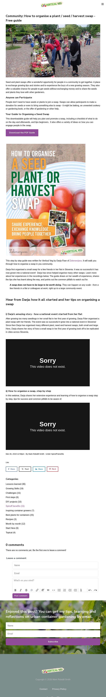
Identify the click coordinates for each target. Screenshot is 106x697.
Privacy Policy (59, 689)
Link (37, 590)
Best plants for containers (20, 515)
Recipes (11, 519)
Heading (43, 590)
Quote (48, 590)
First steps (12, 497)
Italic (21, 590)
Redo (95, 590)
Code (53, 590)
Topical (10, 532)
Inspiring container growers (20, 510)
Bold (15, 590)
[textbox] (55, 583)
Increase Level (75, 590)
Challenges (13, 493)
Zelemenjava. (76, 261)
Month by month (15, 524)
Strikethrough (26, 590)
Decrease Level (70, 590)
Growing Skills (14, 488)
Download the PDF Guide (22, 132)
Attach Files (81, 590)
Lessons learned (15, 484)
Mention (32, 590)
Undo (90, 590)
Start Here (12, 528)
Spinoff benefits (57, 454)
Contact (43, 689)
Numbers (64, 590)
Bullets (59, 590)
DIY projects (14, 502)
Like (7, 462)
